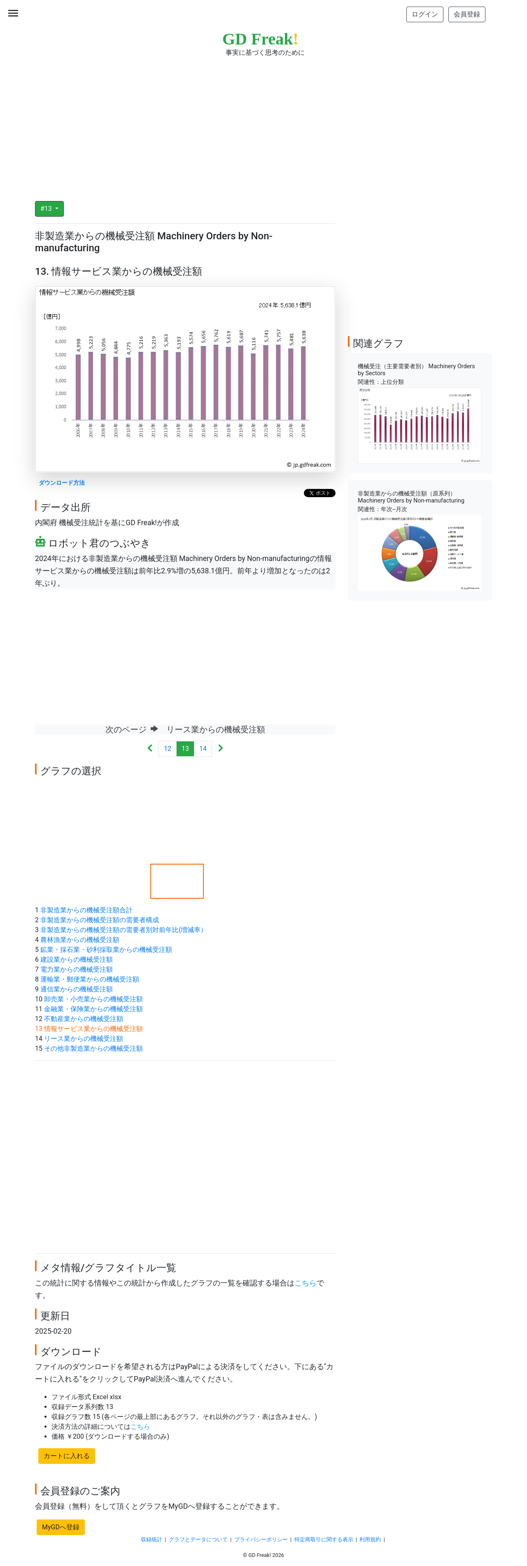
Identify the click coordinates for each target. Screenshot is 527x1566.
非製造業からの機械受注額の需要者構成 (99, 920)
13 (185, 749)
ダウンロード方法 (62, 482)
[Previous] (150, 749)
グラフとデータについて (198, 1539)
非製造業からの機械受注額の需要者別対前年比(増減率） (123, 930)
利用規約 (370, 1539)
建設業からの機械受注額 (76, 959)
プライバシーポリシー (261, 1539)
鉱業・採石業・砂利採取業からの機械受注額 (106, 950)
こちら (305, 1283)
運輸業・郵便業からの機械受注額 (89, 979)
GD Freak (260, 39)
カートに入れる (67, 1456)
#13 (47, 209)
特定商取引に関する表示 (323, 1539)
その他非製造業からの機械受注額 (93, 1048)
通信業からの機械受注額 (76, 989)
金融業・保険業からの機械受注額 (93, 1009)
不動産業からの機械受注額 (83, 1019)
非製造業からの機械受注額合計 (86, 910)
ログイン (425, 14)
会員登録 (467, 14)
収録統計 (151, 1539)
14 (203, 749)
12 (167, 749)
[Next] (220, 749)
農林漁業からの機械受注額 (79, 940)
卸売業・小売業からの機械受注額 (93, 999)
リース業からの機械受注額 (83, 1038)
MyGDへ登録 (60, 1527)
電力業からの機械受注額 (76, 969)
